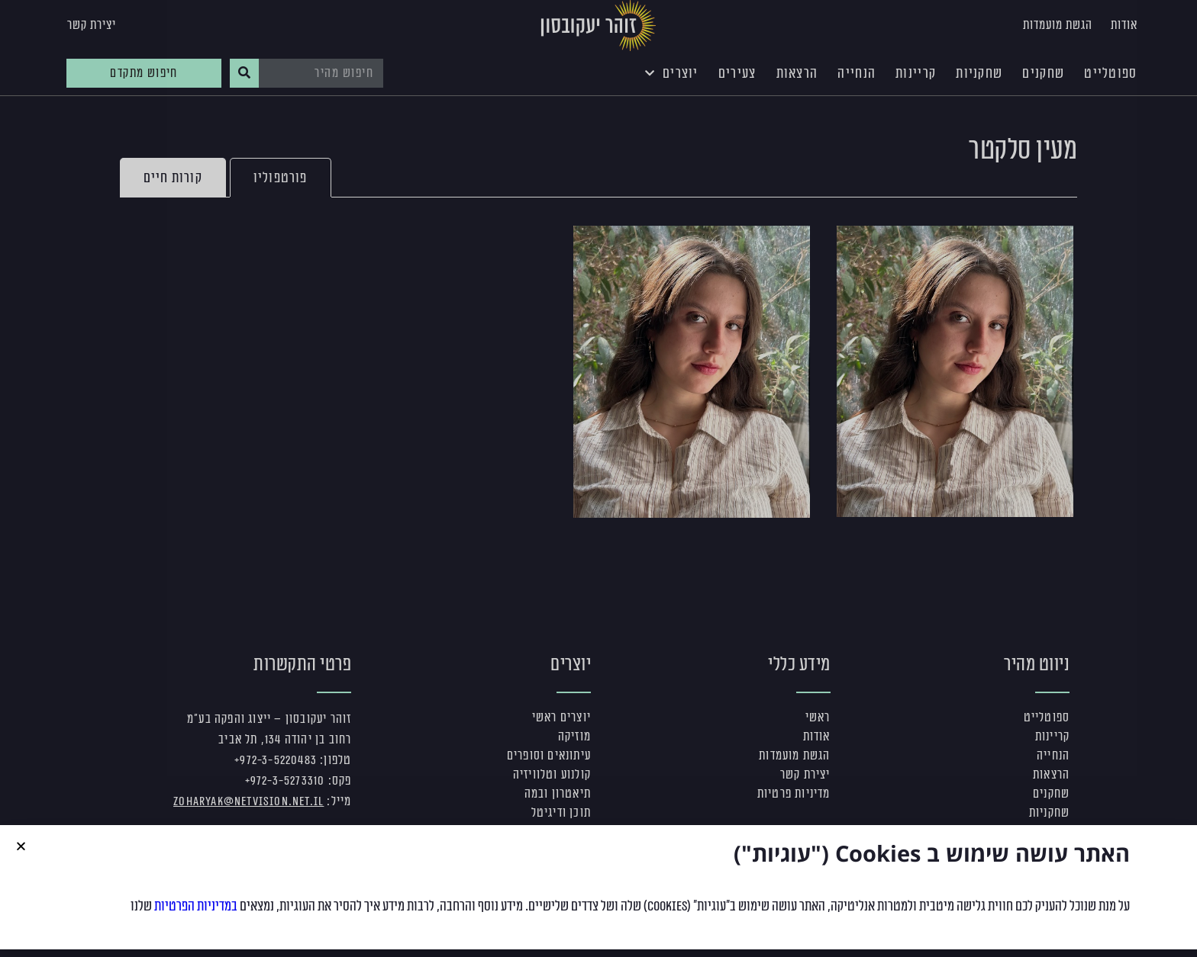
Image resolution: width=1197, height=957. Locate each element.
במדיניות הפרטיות (195, 915)
